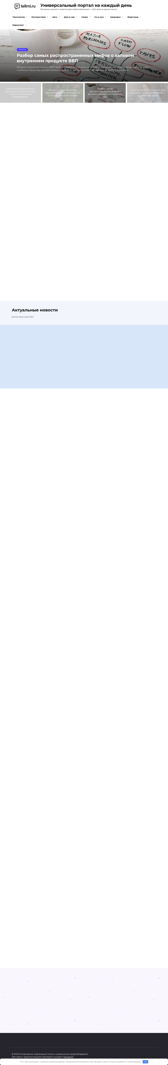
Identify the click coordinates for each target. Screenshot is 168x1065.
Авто (54, 17)
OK (145, 1062)
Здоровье (115, 17)
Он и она (99, 17)
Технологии (18, 17)
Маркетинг (18, 25)
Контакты (68, 1057)
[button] (80, 78)
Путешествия (39, 17)
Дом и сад (69, 17)
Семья (84, 17)
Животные (132, 17)
